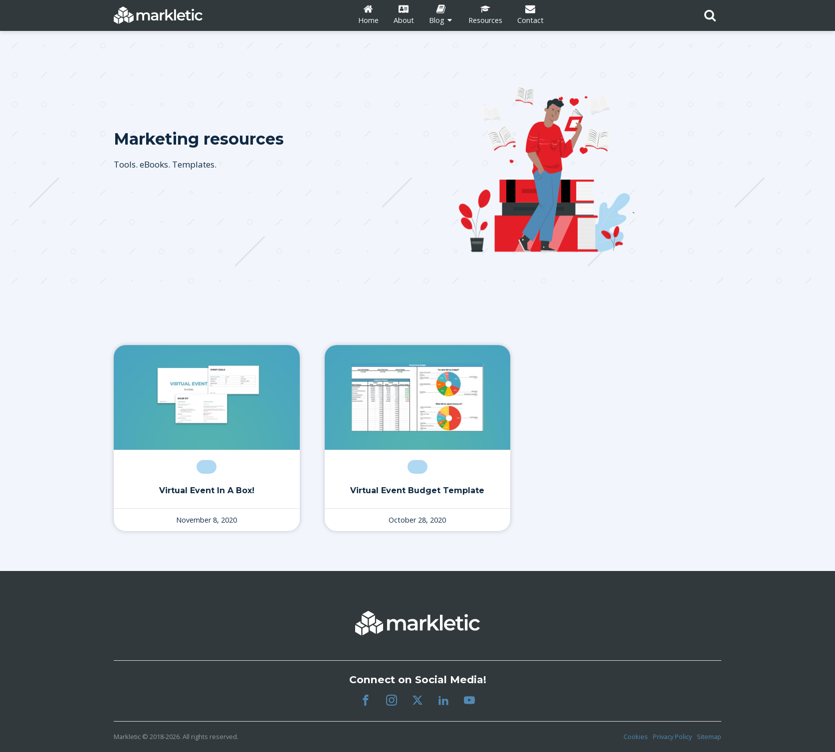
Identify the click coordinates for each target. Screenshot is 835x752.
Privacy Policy (672, 736)
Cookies (636, 736)
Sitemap (709, 736)
